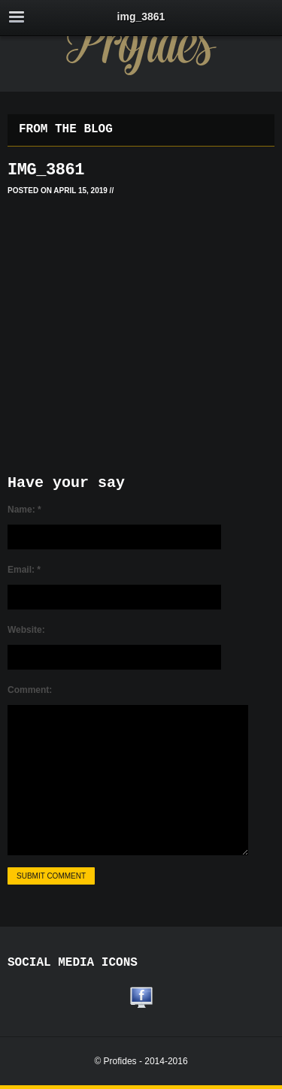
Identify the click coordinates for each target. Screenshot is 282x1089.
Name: (24, 509)
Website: (26, 630)
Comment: (30, 690)
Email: (24, 569)
